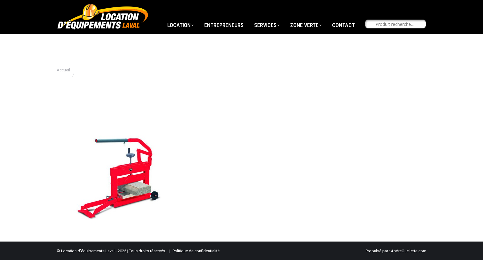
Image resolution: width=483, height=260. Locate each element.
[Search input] (398, 35)
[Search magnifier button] (369, 35)
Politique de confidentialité (196, 251)
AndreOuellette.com (408, 251)
